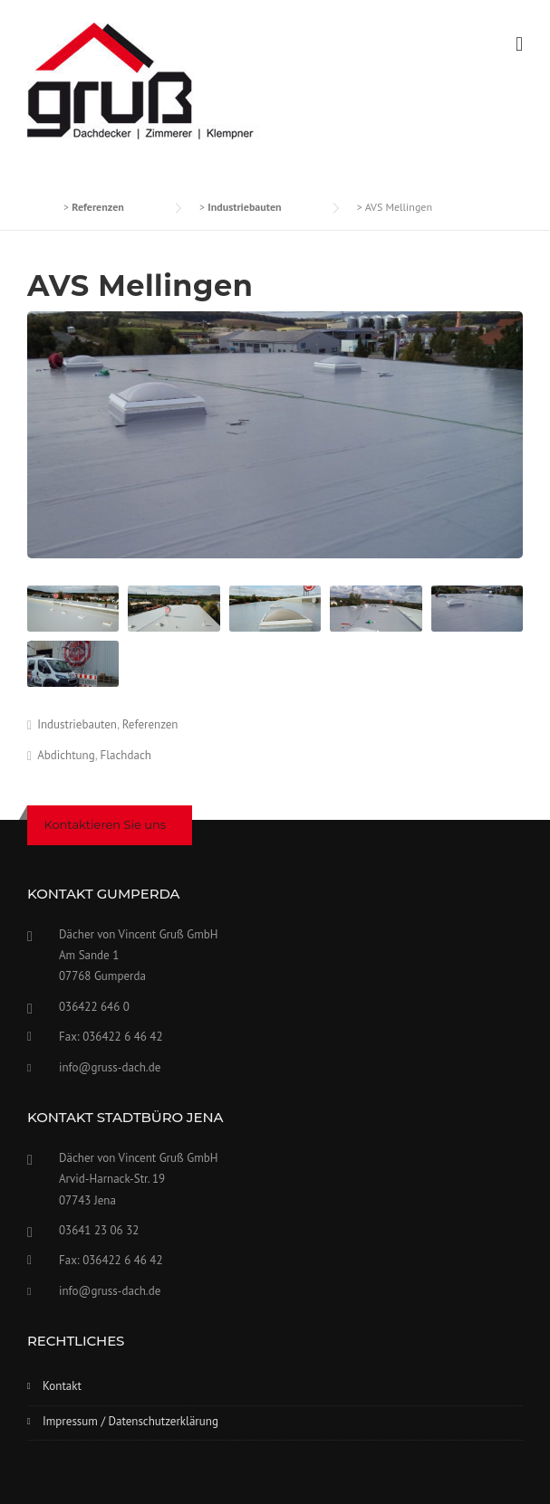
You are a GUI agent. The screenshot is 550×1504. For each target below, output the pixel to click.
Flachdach (126, 755)
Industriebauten (77, 724)
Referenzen (150, 724)
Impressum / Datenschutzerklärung (130, 1421)
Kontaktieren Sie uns (105, 824)
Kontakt (62, 1386)
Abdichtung (66, 755)
